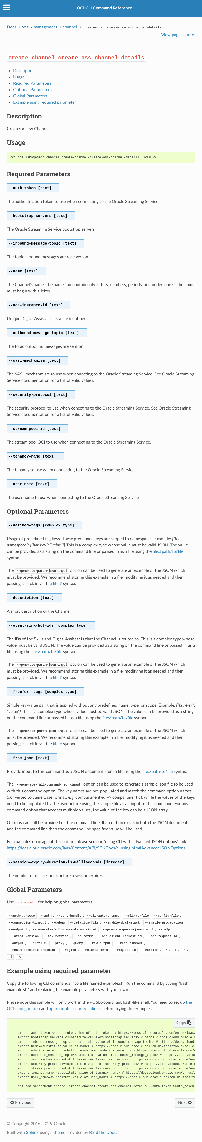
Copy (183, 1023)
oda (25, 27)
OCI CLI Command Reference (104, 8)
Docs (11, 27)
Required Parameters (32, 83)
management (45, 27)
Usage (18, 77)
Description (24, 71)
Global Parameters (30, 96)
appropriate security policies (75, 1009)
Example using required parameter (44, 102)
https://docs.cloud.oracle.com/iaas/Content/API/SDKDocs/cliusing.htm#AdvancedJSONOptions (96, 848)
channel (70, 27)
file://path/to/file (168, 551)
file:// (57, 584)
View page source (177, 35)
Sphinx (32, 1132)
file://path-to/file (157, 771)
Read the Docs (102, 1132)
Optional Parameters (32, 90)
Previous (20, 1103)
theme (59, 1132)
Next (185, 1103)
